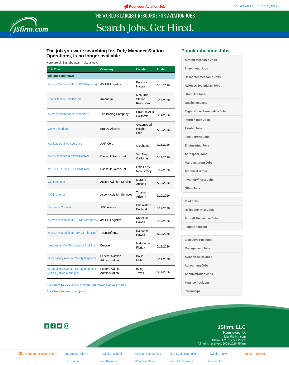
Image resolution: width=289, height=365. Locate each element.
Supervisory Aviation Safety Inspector (72, 258)
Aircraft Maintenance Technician (68, 114)
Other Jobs (192, 188)
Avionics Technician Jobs (202, 85)
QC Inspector (56, 181)
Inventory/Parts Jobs (199, 179)
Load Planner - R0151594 (64, 99)
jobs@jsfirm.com (235, 336)
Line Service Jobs (197, 137)
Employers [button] (268, 6)
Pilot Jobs (192, 201)
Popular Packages (254, 353)
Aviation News (219, 353)
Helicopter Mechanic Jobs (203, 77)
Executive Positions (198, 239)
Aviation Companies (148, 353)
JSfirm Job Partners (180, 361)
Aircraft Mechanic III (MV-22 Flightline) (72, 232)
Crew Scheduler (58, 128)
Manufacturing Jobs (198, 162)
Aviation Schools (112, 353)
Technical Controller (61, 207)
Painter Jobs (193, 128)
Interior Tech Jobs (197, 119)
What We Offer (144, 361)
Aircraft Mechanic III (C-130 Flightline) (72, 84)
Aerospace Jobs (196, 154)
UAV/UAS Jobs (195, 94)
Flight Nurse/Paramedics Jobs (206, 111)
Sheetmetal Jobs (196, 68)
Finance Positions (197, 282)
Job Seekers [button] (242, 6)
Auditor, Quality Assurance (65, 143)
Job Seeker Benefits (183, 353)
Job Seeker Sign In (77, 353)
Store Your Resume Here (38, 353)
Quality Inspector (196, 102)
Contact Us (215, 361)
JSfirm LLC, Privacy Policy (228, 340)
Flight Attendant (196, 227)
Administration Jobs (199, 274)
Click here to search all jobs (66, 291)
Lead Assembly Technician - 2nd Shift (72, 245)
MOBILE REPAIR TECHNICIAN (68, 156)
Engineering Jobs (197, 145)
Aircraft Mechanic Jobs (201, 60)
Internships (192, 291)
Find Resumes (109, 361)
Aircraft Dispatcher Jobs (202, 218)
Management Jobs (197, 248)
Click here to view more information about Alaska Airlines (86, 285)
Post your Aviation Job (144, 6)
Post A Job (73, 361)
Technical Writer (196, 171)
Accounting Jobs (196, 265)
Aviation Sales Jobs (198, 257)
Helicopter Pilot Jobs (199, 209)
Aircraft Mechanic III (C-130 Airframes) (73, 220)
